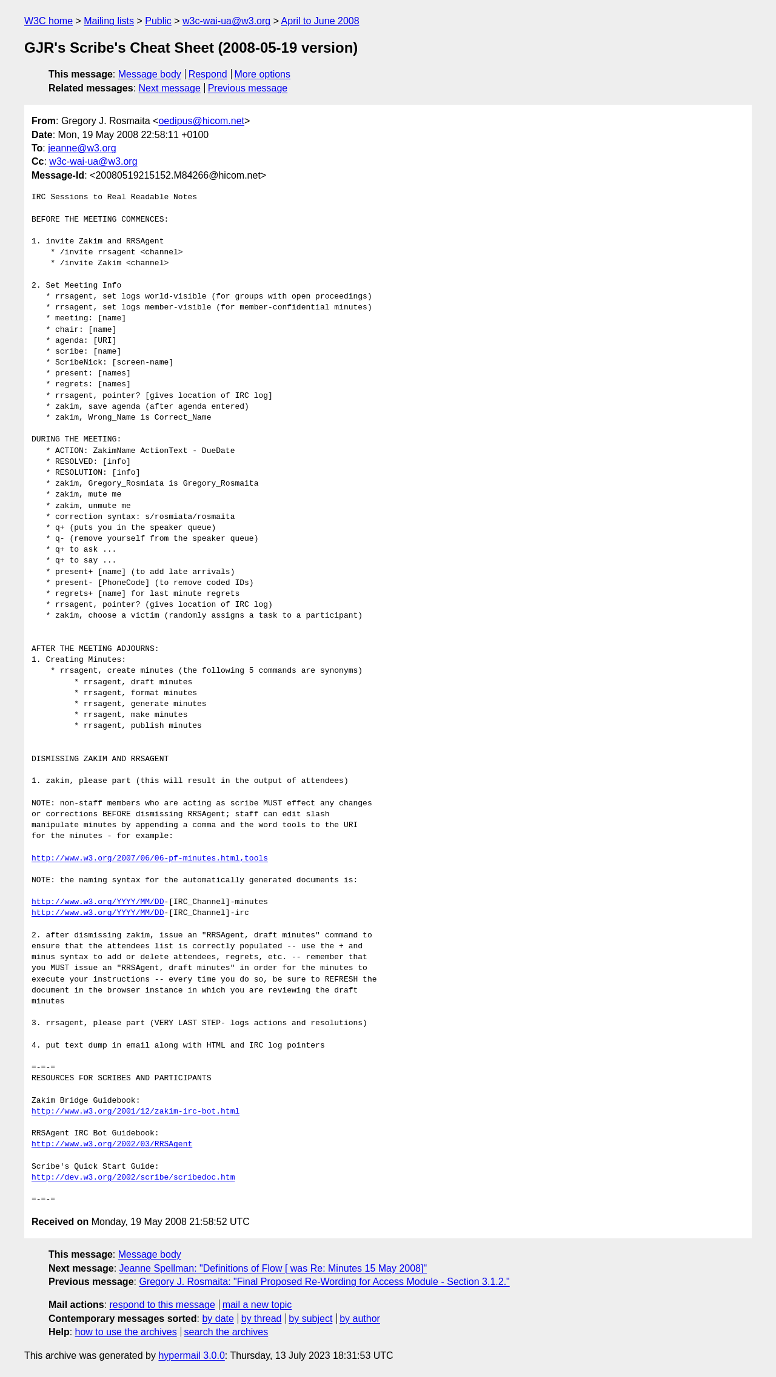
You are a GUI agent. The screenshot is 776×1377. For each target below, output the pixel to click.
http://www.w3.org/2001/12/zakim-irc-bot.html (135, 1111)
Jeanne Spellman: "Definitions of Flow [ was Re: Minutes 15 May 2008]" (273, 1268)
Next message (170, 88)
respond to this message (162, 1304)
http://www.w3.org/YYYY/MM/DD (98, 902)
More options (263, 74)
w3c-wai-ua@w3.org (226, 21)
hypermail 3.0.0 (191, 1355)
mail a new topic (257, 1304)
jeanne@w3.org (82, 148)
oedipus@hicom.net (201, 121)
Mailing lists (109, 21)
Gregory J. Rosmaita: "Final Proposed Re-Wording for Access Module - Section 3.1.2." (324, 1281)
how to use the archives (126, 1332)
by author (360, 1318)
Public (158, 21)
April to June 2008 (320, 21)
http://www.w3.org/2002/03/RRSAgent (112, 1144)
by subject (310, 1318)
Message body (149, 74)
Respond (208, 74)
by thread (261, 1318)
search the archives (226, 1332)
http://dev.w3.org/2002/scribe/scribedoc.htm (133, 1177)
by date (217, 1318)
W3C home (48, 21)
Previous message (248, 88)
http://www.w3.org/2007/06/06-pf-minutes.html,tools (150, 858)
